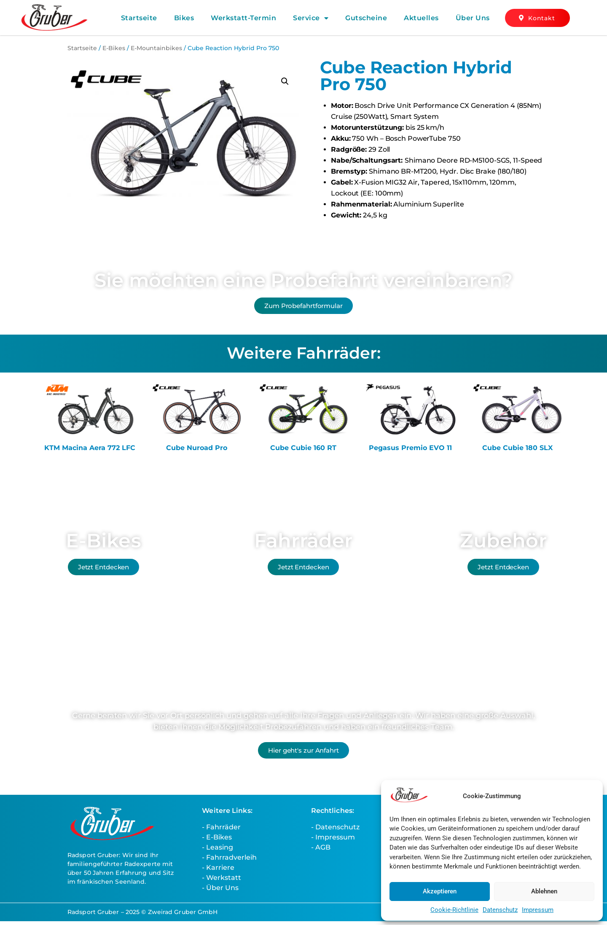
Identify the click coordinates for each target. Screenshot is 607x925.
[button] (285, 81)
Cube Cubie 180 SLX (517, 452)
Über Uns (473, 18)
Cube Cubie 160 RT (303, 452)
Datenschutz (500, 910)
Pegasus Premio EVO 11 (410, 452)
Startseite (139, 18)
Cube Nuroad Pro (196, 452)
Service (310, 18)
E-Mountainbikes (156, 48)
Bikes (184, 18)
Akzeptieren (440, 891)
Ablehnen (544, 891)
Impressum (537, 910)
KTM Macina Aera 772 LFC (89, 452)
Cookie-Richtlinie (454, 910)
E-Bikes (113, 48)
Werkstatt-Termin (243, 18)
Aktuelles (421, 18)
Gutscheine (366, 18)
